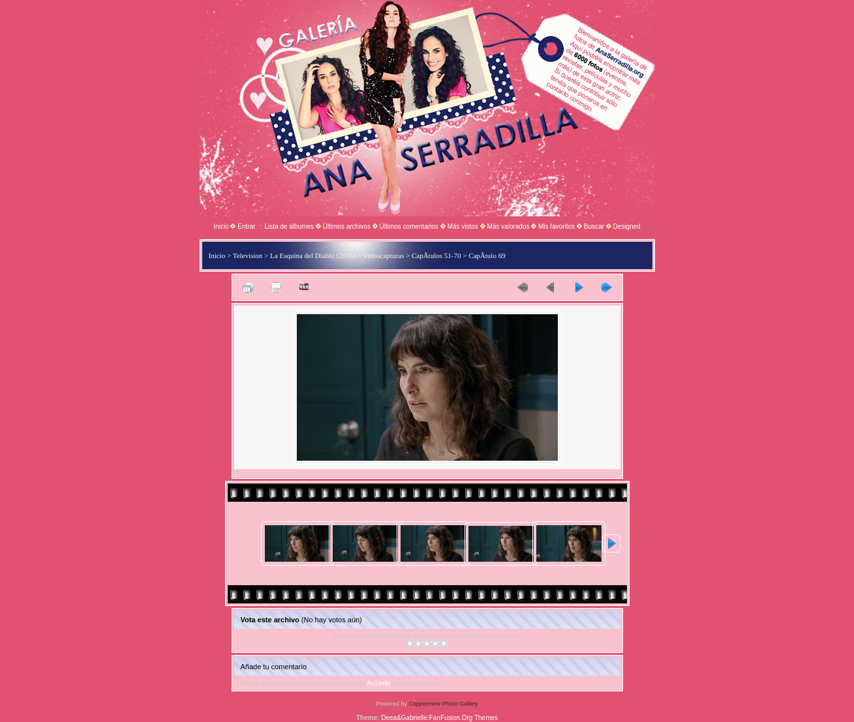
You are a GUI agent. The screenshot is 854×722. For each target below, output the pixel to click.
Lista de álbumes (289, 226)
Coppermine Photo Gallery (443, 703)
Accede (379, 683)
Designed (626, 226)
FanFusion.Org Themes (463, 717)
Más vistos (463, 226)
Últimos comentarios (408, 226)
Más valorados (508, 226)
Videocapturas (383, 255)
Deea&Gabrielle (404, 717)
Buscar (594, 226)
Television (248, 255)
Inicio (220, 226)
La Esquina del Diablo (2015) (313, 255)
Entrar (246, 226)
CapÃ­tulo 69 (487, 255)
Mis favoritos (556, 226)
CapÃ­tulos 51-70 (436, 255)
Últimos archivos (347, 226)
